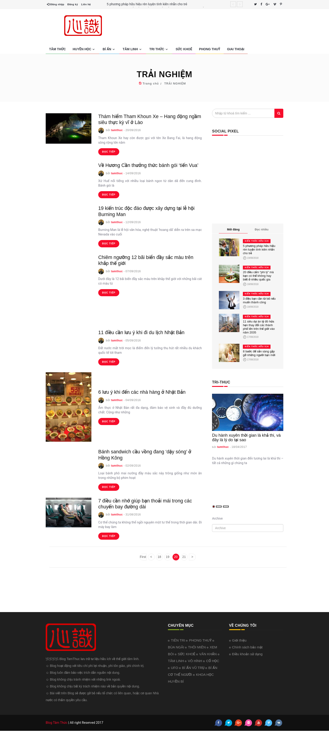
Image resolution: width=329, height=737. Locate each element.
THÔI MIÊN (197, 653)
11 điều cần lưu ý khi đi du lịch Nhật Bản (147, 338)
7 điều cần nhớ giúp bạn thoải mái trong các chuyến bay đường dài (146, 509)
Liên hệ (86, 4)
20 (176, 563)
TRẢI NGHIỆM (175, 83)
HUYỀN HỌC (84, 49)
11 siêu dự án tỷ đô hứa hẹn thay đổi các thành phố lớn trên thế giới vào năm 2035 (259, 327)
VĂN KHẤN (208, 660)
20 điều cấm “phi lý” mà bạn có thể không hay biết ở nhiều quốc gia (258, 275)
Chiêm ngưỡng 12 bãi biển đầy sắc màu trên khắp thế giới (146, 266)
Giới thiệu (239, 646)
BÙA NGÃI (176, 653)
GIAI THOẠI (235, 49)
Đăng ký (72, 4)
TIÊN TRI (178, 646)
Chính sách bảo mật (247, 653)
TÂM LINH (133, 49)
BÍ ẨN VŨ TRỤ (193, 674)
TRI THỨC (159, 49)
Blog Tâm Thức (56, 729)
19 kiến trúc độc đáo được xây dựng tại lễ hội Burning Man (148, 217)
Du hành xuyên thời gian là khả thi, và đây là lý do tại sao (246, 437)
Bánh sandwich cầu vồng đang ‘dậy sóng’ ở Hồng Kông (148, 460)
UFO (175, 674)
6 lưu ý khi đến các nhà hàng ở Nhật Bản (147, 398)
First (143, 563)
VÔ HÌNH (195, 667)
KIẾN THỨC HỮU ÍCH (257, 241)
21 (184, 563)
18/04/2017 (239, 447)
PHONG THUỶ (209, 49)
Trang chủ (151, 83)
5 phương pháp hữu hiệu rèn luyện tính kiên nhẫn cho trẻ (147, 4)
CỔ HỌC (212, 667)
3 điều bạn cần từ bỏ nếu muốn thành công (259, 300)
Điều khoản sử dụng (247, 660)
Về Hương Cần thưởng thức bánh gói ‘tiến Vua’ (148, 168)
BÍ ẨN (109, 49)
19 (168, 563)
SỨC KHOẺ (184, 49)
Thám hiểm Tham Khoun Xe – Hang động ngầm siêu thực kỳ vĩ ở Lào (149, 119)
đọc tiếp (108, 151)
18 (159, 563)
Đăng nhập (55, 4)
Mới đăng (233, 229)
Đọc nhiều (262, 229)
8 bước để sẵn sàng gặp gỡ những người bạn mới (259, 353)
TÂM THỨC (57, 49)
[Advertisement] (210, 26)
